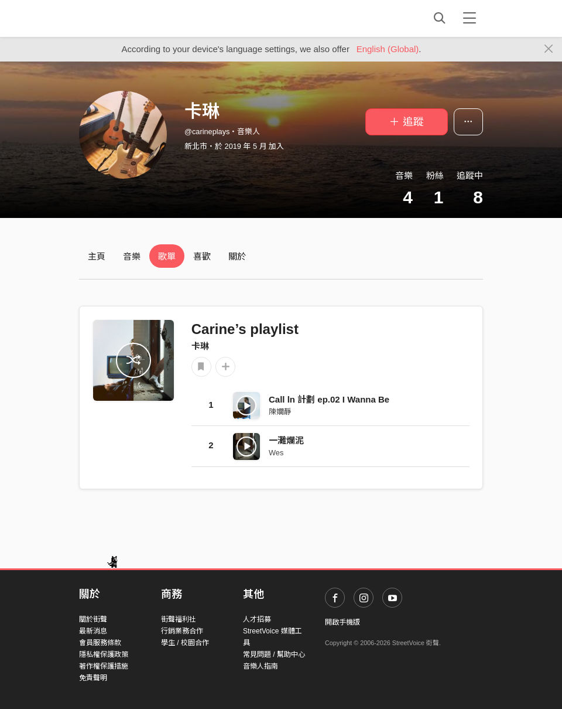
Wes (276, 452)
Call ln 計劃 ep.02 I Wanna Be (329, 399)
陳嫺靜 (280, 411)
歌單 (167, 256)
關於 (237, 256)
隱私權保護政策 (103, 654)
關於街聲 (93, 619)
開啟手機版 (342, 622)
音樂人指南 (260, 666)
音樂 (131, 256)
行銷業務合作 (182, 631)
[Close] (549, 49)
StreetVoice (127, 18)
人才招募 (257, 619)
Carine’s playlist (245, 329)
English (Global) (388, 49)
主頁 (96, 256)
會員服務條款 (100, 643)
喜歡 (202, 256)
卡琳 (200, 346)
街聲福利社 (178, 619)
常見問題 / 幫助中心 (274, 654)
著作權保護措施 (103, 666)
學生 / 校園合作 (185, 643)
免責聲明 (93, 678)
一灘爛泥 (286, 440)
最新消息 (93, 631)
